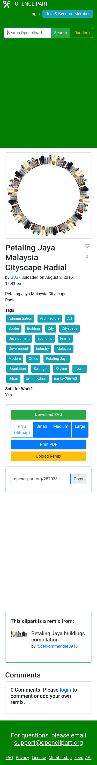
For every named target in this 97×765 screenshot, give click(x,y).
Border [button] (14, 328)
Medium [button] (60, 426)
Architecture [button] (49, 318)
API (88, 757)
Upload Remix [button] (48, 456)
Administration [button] (20, 318)
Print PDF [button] (48, 444)
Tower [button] (80, 369)
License (39, 757)
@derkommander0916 (57, 646)
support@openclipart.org (48, 742)
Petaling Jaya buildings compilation (58, 636)
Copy (78, 478)
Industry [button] (42, 348)
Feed (79, 757)
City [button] (51, 328)
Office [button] (33, 359)
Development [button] (19, 338)
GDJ (14, 277)
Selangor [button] (41, 369)
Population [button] (17, 369)
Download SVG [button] (48, 414)
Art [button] (69, 318)
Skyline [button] (61, 369)
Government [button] (18, 348)
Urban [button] (13, 379)
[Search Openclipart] (27, 33)
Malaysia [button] (64, 348)
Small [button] (41, 426)
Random (82, 32)
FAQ (9, 757)
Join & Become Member (68, 13)
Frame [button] (65, 338)
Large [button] (80, 426)
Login (34, 13)
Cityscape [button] (69, 328)
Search (60, 32)
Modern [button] (15, 359)
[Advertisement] (48, 93)
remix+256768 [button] (65, 379)
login (65, 690)
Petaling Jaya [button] (57, 359)
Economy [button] (45, 338)
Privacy (22, 757)
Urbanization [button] (36, 379)
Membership (60, 757)
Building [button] (33, 328)
